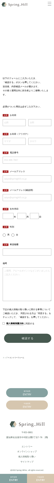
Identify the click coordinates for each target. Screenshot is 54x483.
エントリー (27, 446)
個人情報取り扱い (27, 456)
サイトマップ (27, 462)
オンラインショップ (27, 451)
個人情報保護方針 (14, 323)
